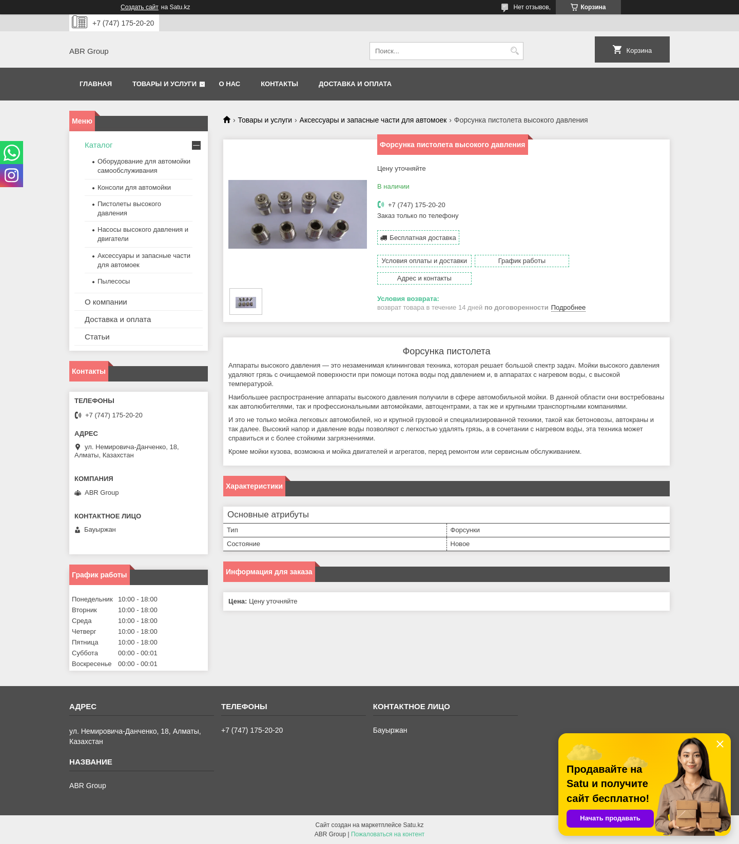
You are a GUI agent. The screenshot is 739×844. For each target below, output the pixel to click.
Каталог (99, 144)
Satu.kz (413, 825)
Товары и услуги (164, 84)
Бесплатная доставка (423, 238)
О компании (106, 301)
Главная (96, 84)
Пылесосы (114, 281)
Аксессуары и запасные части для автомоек (373, 120)
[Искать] (514, 51)
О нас (230, 84)
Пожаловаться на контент (387, 834)
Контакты (279, 84)
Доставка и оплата (355, 84)
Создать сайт (140, 7)
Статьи (97, 336)
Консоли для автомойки (134, 187)
